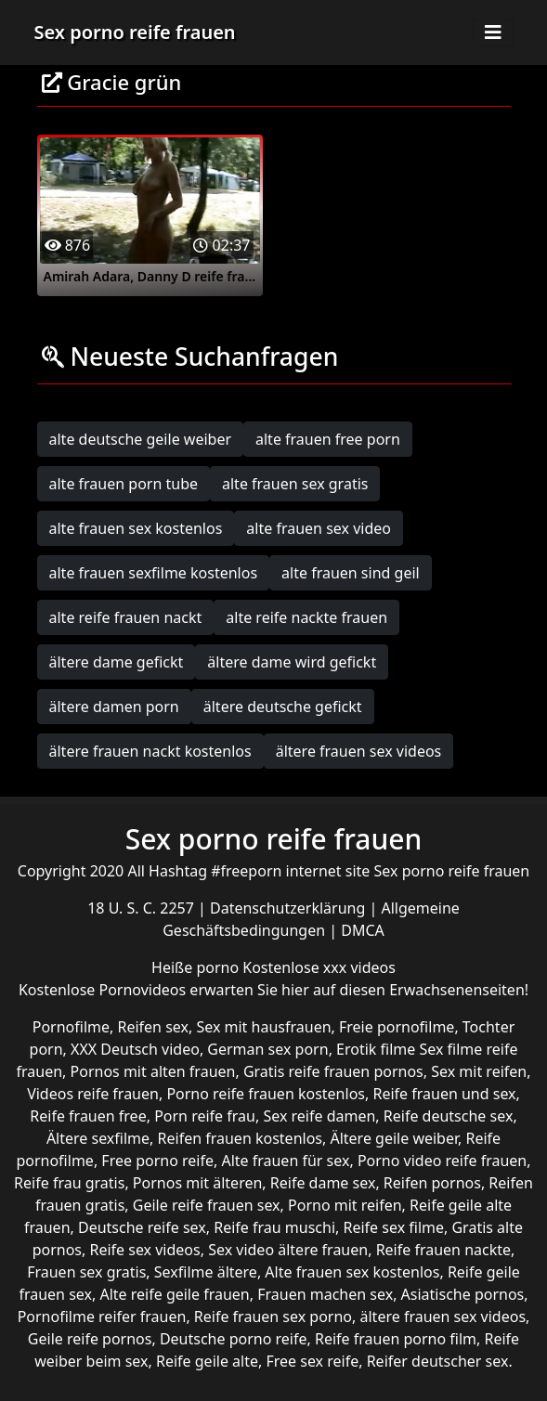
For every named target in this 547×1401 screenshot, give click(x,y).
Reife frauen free (88, 1116)
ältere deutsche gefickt (282, 706)
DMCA (362, 930)
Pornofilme (71, 1027)
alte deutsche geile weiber (140, 439)
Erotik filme (375, 1049)
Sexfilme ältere (205, 1272)
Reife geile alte (207, 1361)
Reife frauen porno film (395, 1339)
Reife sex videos (144, 1249)
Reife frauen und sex (443, 1093)
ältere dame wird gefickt (291, 662)
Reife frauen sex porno (273, 1316)
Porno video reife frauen (442, 1160)
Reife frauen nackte (443, 1249)
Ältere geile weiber (394, 1138)
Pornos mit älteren (198, 1183)
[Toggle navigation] (493, 32)
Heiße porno (196, 967)
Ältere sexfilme (98, 1138)
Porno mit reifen (345, 1205)
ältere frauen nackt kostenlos (150, 751)
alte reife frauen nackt (125, 617)
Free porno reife (157, 1160)
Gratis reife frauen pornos (333, 1071)
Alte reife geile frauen (174, 1294)
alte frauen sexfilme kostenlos (153, 573)
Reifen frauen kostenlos (240, 1138)
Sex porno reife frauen (135, 32)
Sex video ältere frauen (288, 1249)
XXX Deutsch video (135, 1049)
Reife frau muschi (274, 1227)
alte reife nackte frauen (306, 617)
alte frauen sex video (318, 528)
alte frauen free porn (327, 439)
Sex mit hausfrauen (263, 1027)
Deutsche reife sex (142, 1227)
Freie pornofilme (396, 1027)
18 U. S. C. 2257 (142, 908)
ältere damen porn (114, 706)
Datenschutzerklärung (289, 908)
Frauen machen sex (325, 1294)
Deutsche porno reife (233, 1339)
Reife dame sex (323, 1183)
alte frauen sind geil (350, 573)
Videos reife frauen (93, 1093)
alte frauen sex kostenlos (136, 528)
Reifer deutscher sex (438, 1361)
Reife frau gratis (69, 1183)
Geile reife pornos (90, 1339)
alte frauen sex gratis (295, 483)
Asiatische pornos (463, 1294)
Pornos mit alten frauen (153, 1071)
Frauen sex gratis (86, 1272)
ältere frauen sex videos (359, 751)
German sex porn (267, 1049)
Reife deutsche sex (449, 1116)
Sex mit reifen (479, 1071)
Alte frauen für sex (285, 1160)
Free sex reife (312, 1361)
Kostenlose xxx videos (319, 967)
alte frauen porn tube (124, 483)
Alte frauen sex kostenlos (352, 1272)
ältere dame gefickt (116, 662)
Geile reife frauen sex (206, 1205)
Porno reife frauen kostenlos (265, 1093)
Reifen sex (153, 1027)
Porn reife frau (204, 1116)
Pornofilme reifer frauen (102, 1316)
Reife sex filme (393, 1227)
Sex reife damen (319, 1116)
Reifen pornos (432, 1183)
